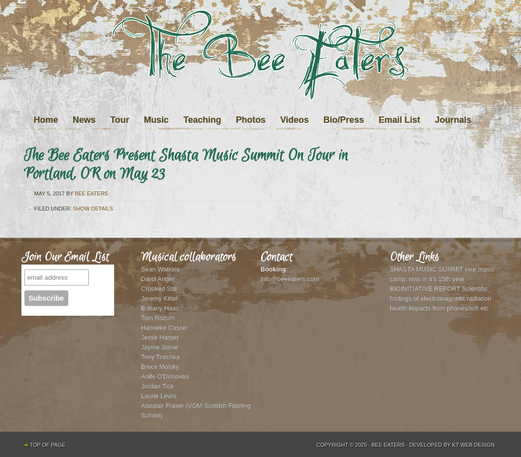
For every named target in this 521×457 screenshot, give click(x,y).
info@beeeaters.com (289, 279)
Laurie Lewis (159, 396)
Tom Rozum (158, 318)
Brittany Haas (160, 308)
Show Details (93, 208)
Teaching (202, 120)
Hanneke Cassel (164, 327)
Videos (294, 120)
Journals (453, 120)
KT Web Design (473, 445)
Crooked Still (159, 288)
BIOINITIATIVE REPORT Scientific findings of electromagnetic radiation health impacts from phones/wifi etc (440, 298)
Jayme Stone (159, 347)
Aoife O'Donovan (165, 376)
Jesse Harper (160, 337)
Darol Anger (158, 279)
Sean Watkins (160, 269)
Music (156, 120)
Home (46, 120)
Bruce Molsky (160, 366)
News (84, 120)
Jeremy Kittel (159, 298)
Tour (119, 120)
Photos (250, 120)
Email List (399, 120)
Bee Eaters (91, 193)
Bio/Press (343, 120)
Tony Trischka (160, 357)
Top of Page (47, 445)
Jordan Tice (157, 386)
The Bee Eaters (260, 74)
